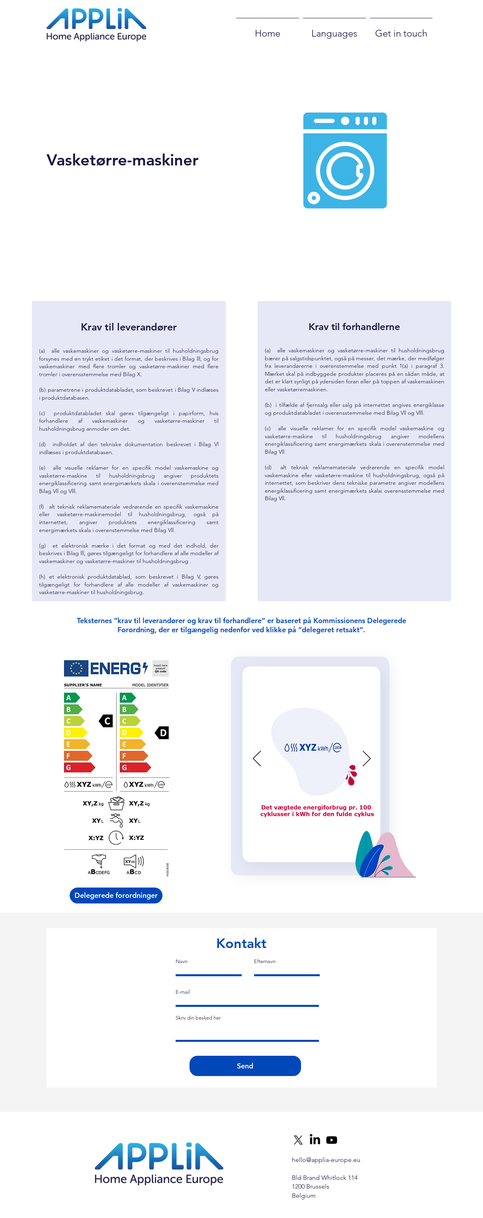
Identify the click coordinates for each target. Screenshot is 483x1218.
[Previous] (257, 759)
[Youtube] (331, 1140)
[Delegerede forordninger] (116, 895)
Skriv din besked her (198, 1017)
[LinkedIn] (315, 1140)
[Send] (245, 1066)
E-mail (183, 992)
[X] (298, 1140)
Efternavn (265, 961)
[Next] (367, 759)
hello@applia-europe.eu (326, 1160)
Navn (182, 961)
